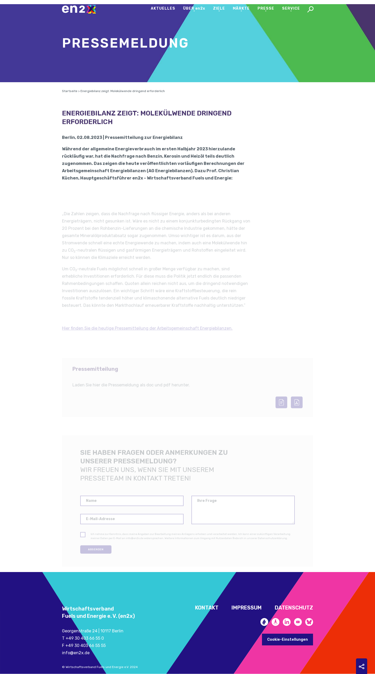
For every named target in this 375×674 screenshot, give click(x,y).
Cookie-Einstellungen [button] (287, 639)
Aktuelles (163, 8)
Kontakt (206, 608)
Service (291, 8)
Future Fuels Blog (275, 622)
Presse (266, 8)
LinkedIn (287, 622)
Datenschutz (294, 608)
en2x (81, 9)
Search (310, 9)
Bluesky (309, 622)
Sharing (361, 666)
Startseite (69, 97)
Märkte (241, 8)
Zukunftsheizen (264, 622)
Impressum (247, 608)
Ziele (219, 8)
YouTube (298, 622)
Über (194, 8)
